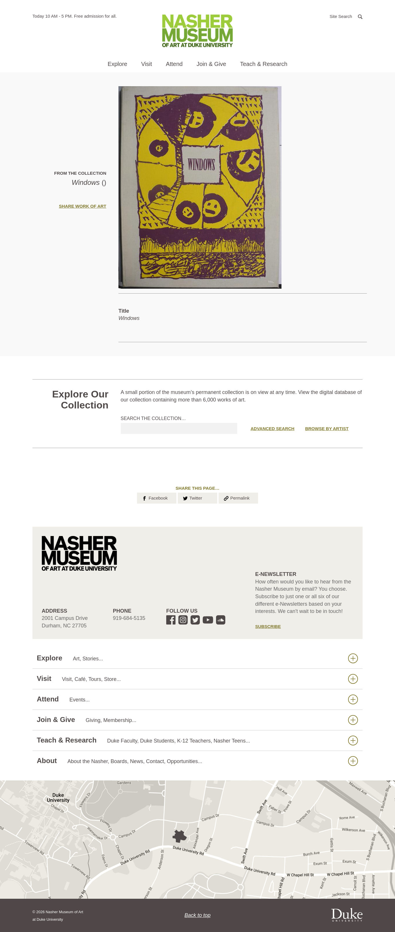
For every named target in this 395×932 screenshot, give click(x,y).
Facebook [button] (154, 497)
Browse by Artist (327, 428)
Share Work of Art (82, 206)
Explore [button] (117, 64)
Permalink (236, 497)
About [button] (197, 761)
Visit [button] (146, 64)
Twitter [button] (192, 497)
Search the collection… (153, 418)
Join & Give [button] (211, 64)
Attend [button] (174, 64)
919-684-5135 (129, 618)
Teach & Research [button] (263, 64)
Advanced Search (272, 428)
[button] (346, 16)
